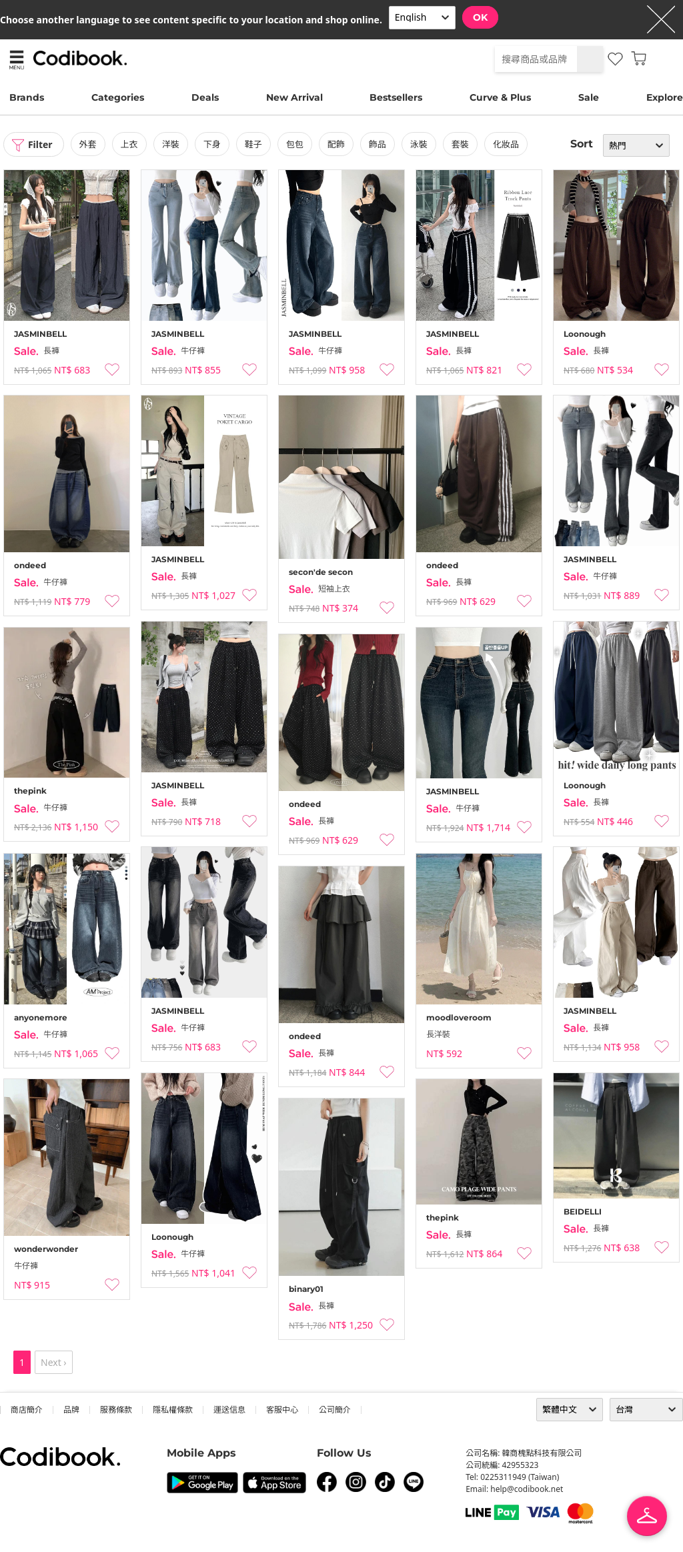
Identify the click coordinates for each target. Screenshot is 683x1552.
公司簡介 (335, 1409)
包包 (294, 144)
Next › (54, 1362)
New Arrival (294, 97)
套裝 (460, 144)
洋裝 (170, 144)
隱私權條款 (173, 1409)
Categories (117, 97)
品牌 (71, 1409)
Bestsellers (396, 97)
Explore (664, 97)
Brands (26, 97)
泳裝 (419, 144)
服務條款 (116, 1409)
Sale (588, 97)
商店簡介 (27, 1409)
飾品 (377, 144)
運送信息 (229, 1409)
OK (480, 17)
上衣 (129, 144)
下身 (212, 144)
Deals (205, 97)
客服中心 (282, 1409)
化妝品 (506, 144)
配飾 (336, 144)
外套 (88, 144)
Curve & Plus (500, 97)
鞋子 (253, 144)
